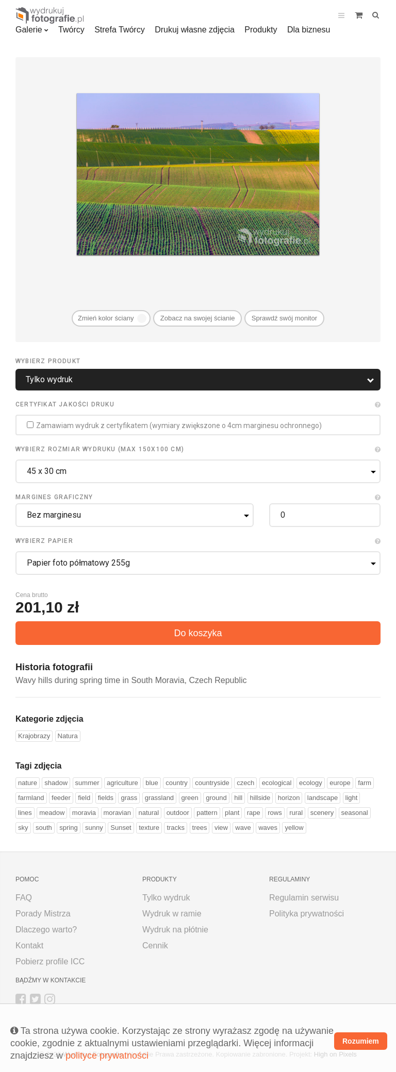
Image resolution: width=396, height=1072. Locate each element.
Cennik (155, 945)
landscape (322, 798)
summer (87, 783)
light (351, 798)
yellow (294, 827)
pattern (206, 812)
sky (23, 827)
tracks (176, 827)
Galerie (28, 29)
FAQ (23, 897)
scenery (322, 812)
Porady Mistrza (43, 913)
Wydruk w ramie (172, 913)
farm (364, 783)
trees (199, 827)
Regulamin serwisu (304, 897)
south (44, 827)
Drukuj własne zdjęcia (195, 29)
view (221, 827)
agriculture (122, 783)
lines (25, 812)
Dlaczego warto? (46, 929)
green (190, 798)
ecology (310, 783)
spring (68, 827)
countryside (212, 783)
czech (245, 783)
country (177, 783)
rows (275, 812)
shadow (56, 783)
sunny (94, 827)
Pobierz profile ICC (50, 961)
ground (216, 798)
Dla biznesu (309, 29)
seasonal (354, 812)
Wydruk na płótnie (175, 929)
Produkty (260, 29)
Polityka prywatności (306, 913)
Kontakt (29, 945)
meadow (51, 812)
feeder (61, 798)
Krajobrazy (34, 736)
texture (149, 827)
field (84, 798)
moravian (117, 812)
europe (339, 783)
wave (243, 827)
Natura (68, 736)
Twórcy (71, 29)
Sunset (120, 827)
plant (232, 812)
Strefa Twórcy (119, 29)
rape (253, 812)
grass (129, 798)
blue (151, 783)
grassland (159, 798)
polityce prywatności (106, 1055)
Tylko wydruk (166, 897)
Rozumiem (360, 1041)
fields (105, 798)
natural (148, 812)
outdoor (178, 812)
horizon (289, 798)
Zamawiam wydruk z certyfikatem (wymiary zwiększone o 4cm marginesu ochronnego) (174, 425)
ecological (277, 783)
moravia (84, 812)
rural (296, 812)
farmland (31, 798)
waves (267, 827)
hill (238, 798)
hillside (260, 798)
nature (27, 783)
